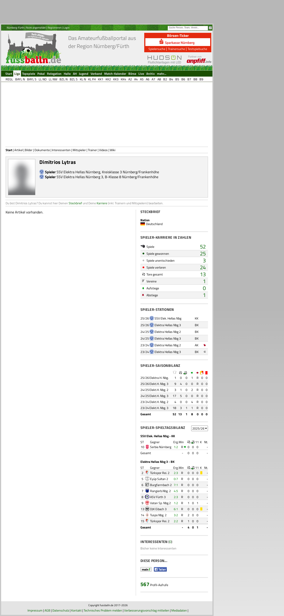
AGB (47, 610)
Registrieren (54, 27)
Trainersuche (176, 48)
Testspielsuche (197, 48)
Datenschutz (60, 610)
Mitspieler (79, 150)
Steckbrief (75, 203)
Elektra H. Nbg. (159, 377)
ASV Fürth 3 (158, 497)
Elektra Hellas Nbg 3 (168, 325)
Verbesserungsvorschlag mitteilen (146, 610)
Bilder (28, 150)
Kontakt (76, 610)
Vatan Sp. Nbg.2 (160, 503)
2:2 (176, 521)
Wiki (112, 150)
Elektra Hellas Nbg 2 (168, 331)
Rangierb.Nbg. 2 (160, 491)
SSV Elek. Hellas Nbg (168, 318)
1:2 (176, 447)
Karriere (102, 203)
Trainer (92, 150)
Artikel (18, 150)
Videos (103, 150)
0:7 (176, 478)
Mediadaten (179, 610)
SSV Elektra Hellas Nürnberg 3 (80, 177)
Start (9, 150)
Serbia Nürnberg (160, 447)
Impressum (35, 610)
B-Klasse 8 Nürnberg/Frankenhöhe (131, 177)
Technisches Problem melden (103, 610)
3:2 (176, 515)
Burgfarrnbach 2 (161, 484)
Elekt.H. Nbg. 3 (158, 383)
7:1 (176, 484)
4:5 (176, 491)
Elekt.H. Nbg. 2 (158, 389)
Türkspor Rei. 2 (160, 472)
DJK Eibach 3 (158, 509)
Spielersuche (156, 48)
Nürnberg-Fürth (15, 27)
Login (66, 27)
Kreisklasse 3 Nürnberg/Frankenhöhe (130, 172)
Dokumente (42, 150)
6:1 (176, 509)
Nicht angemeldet (36, 27)
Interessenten (61, 150)
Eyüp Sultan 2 (159, 478)
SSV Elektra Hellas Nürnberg (78, 172)
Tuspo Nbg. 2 (158, 515)
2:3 (176, 472)
